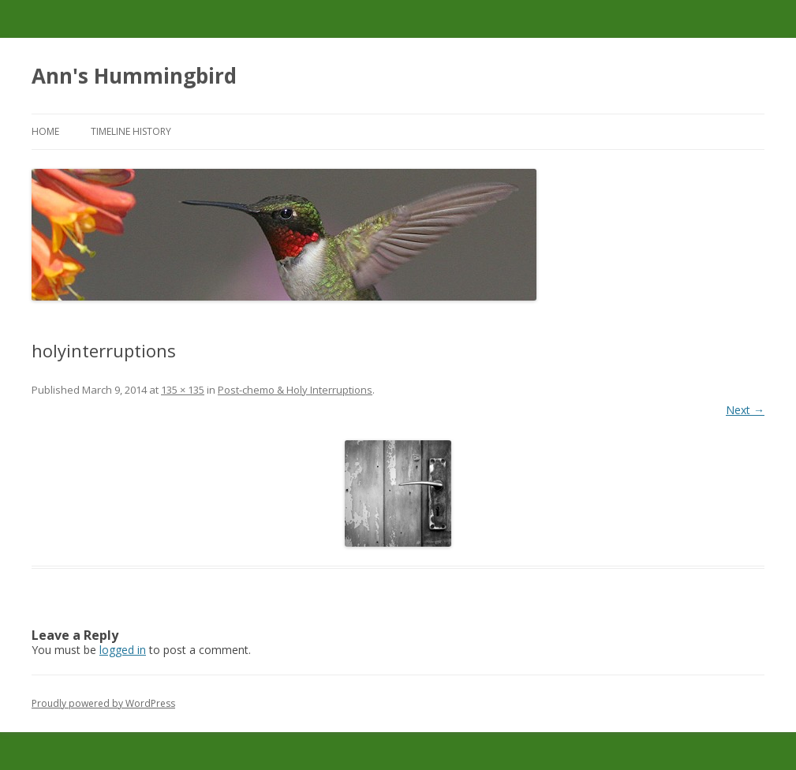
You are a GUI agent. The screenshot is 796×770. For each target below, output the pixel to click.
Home (45, 131)
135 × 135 (182, 390)
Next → (745, 409)
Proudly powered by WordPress (103, 703)
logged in (122, 649)
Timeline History (131, 131)
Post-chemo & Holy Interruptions (295, 390)
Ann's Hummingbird (134, 76)
